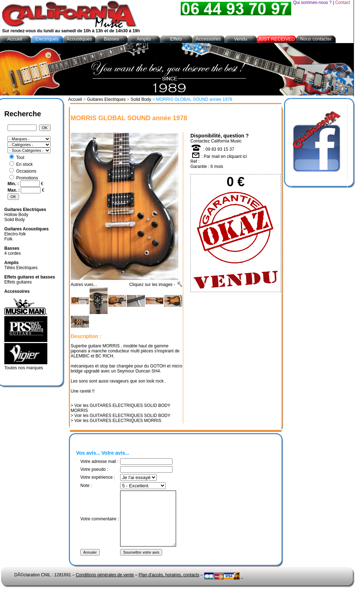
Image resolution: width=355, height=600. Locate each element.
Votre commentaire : (99, 524)
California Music (226, 141)
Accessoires (208, 39)
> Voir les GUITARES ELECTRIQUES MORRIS (116, 420)
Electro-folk (15, 233)
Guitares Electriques (106, 99)
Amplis (144, 39)
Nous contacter (315, 39)
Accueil (75, 99)
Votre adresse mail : (99, 461)
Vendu (240, 39)
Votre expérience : (97, 477)
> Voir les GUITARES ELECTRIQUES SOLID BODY (120, 415)
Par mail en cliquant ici (225, 156)
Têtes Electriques (21, 267)
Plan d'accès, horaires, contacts (169, 585)
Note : (86, 485)
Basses (111, 39)
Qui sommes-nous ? (312, 2)
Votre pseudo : (94, 469)
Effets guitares (18, 282)
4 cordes (12, 253)
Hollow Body (16, 214)
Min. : (14, 183)
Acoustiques (79, 39)
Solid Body (141, 99)
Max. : (14, 190)
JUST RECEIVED (276, 39)
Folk (8, 239)
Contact (342, 2)
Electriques (47, 39)
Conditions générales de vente (105, 585)
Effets (176, 39)
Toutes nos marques (23, 367)
